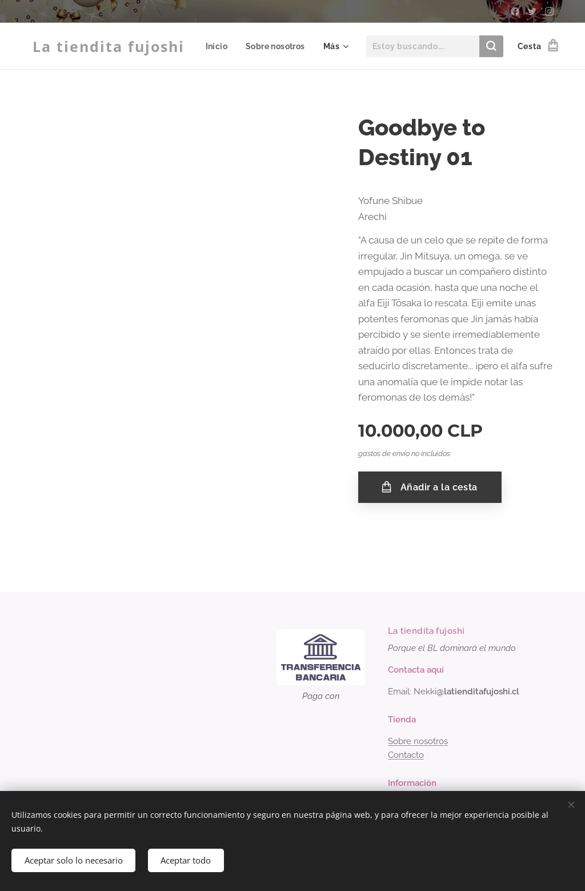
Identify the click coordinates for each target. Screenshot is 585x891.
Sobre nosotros (418, 741)
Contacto (406, 755)
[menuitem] (296, 46)
